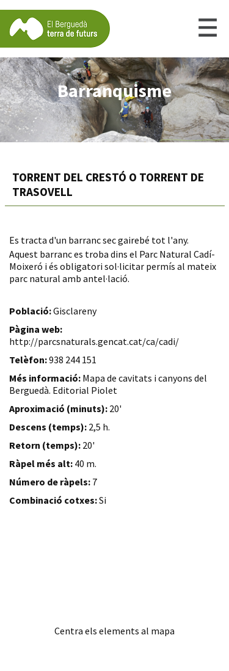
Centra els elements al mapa (114, 631)
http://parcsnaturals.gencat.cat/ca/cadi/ (94, 341)
